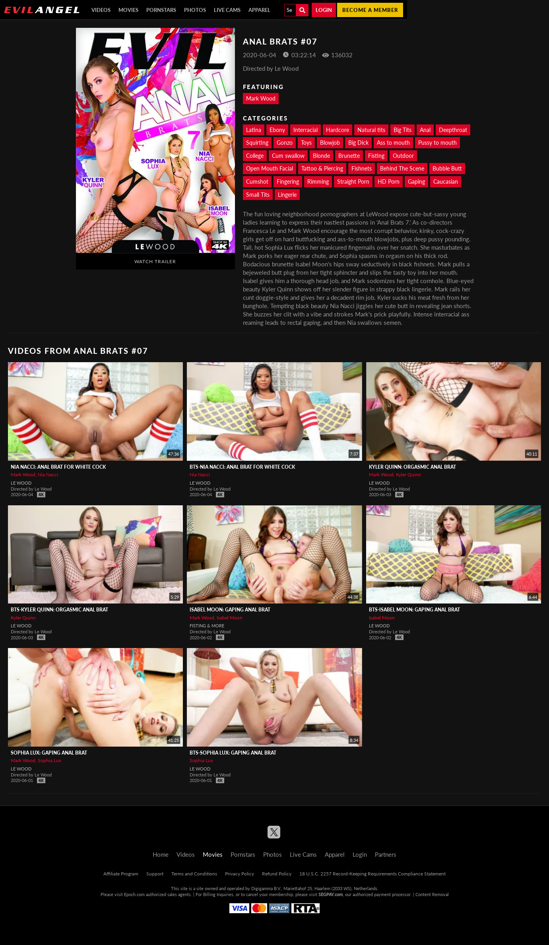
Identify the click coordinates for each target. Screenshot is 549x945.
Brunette (349, 155)
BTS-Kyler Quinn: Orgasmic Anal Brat (59, 610)
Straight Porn (353, 181)
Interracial (305, 129)
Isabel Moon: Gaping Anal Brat (230, 610)
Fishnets (361, 168)
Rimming (318, 181)
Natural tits (371, 129)
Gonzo (285, 142)
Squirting (257, 142)
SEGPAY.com (330, 894)
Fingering (288, 181)
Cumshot (257, 181)
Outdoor (403, 155)
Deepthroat (453, 129)
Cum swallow (288, 155)
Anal (425, 129)
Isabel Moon (229, 618)
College (255, 155)
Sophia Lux (49, 760)
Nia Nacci (48, 474)
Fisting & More (207, 625)
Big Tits (402, 129)
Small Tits (258, 194)
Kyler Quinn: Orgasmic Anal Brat (412, 467)
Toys (306, 142)
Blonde (321, 155)
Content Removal (432, 894)
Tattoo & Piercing (322, 168)
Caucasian (445, 181)
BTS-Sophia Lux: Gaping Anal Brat (233, 753)
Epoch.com (134, 894)
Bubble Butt (447, 168)
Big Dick (358, 142)
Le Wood (21, 482)
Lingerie (287, 194)
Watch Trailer (155, 261)
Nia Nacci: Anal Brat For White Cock (58, 467)
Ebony (277, 129)
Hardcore (337, 129)
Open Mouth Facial (269, 168)
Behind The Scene (402, 168)
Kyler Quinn (408, 474)
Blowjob (330, 142)
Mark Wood (260, 98)
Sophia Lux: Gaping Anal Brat (49, 753)
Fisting (376, 155)
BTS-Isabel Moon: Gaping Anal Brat (414, 610)
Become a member (370, 10)
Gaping (416, 181)
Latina (253, 129)
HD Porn (389, 181)
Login (324, 10)
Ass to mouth (393, 142)
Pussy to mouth (437, 142)
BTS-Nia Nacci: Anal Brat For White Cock (242, 467)
